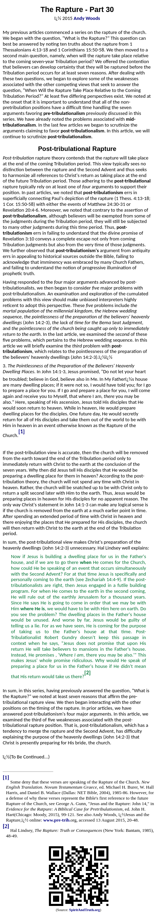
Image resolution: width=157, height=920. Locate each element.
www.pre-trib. (56, 820)
